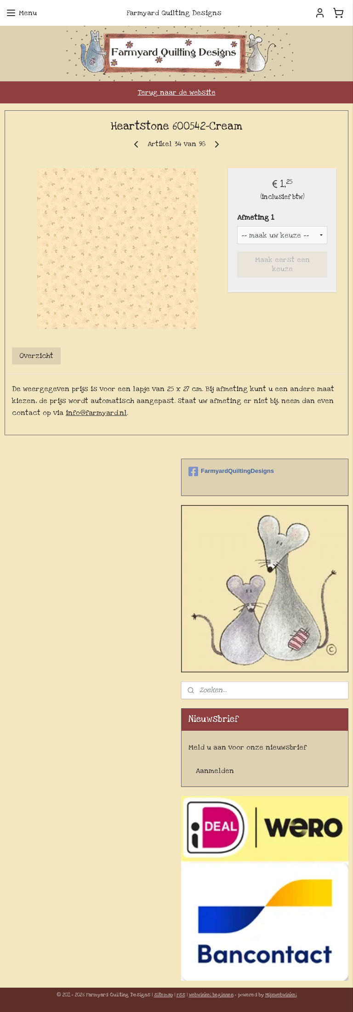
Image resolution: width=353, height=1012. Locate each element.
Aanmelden (215, 770)
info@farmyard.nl (96, 412)
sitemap (163, 995)
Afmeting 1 (255, 217)
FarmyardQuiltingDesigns (231, 471)
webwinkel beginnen (211, 995)
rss (180, 995)
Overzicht (36, 356)
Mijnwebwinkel (281, 995)
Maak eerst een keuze (282, 265)
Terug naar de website (177, 92)
